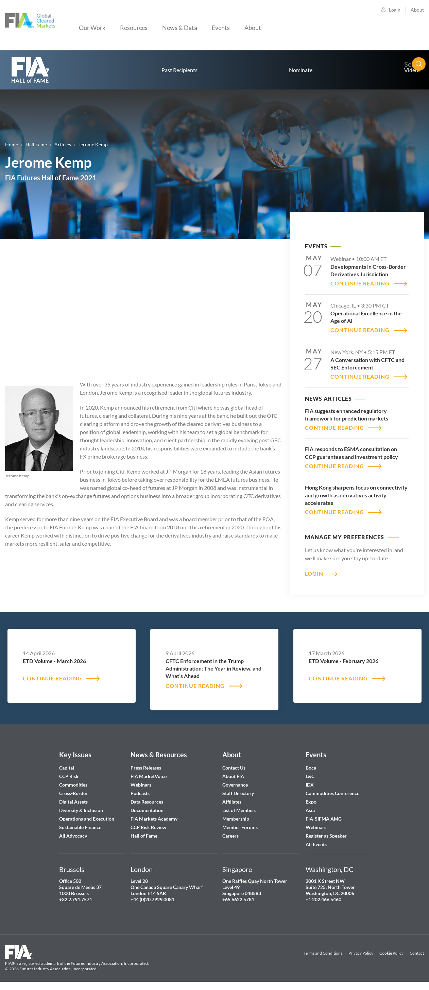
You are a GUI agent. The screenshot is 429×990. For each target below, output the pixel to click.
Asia (310, 810)
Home (11, 144)
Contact (417, 953)
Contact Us (233, 768)
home (30, 70)
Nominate (300, 70)
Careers (230, 836)
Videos (412, 70)
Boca (311, 768)
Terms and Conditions (323, 953)
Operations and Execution (86, 819)
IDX (310, 785)
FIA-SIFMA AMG (324, 819)
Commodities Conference (332, 793)
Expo (311, 802)
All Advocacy (73, 836)
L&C (310, 776)
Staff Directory (238, 793)
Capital (66, 768)
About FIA (233, 776)
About (417, 10)
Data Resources (147, 802)
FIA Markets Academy (154, 819)
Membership (235, 819)
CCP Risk (69, 776)
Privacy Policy (360, 953)
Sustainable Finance (80, 827)
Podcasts (140, 793)
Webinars (141, 785)
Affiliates (231, 802)
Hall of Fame (144, 836)
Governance (235, 785)
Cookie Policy (391, 953)
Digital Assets (73, 802)
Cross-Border (74, 793)
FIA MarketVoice (149, 776)
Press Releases (146, 768)
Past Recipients (179, 70)
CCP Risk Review (148, 827)
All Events (316, 844)
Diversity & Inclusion (81, 810)
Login (394, 10)
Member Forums (240, 827)
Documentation (148, 810)
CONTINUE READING (360, 283)
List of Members (239, 810)
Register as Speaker (326, 836)
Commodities (73, 785)
